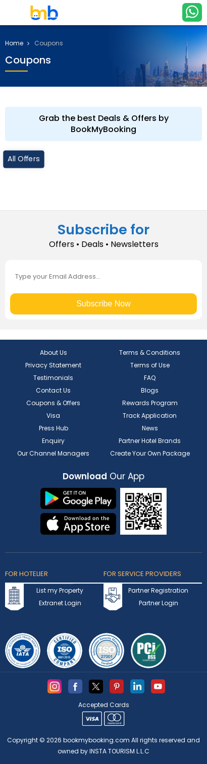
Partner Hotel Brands (150, 440)
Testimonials (53, 377)
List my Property (59, 590)
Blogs (150, 390)
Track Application (150, 415)
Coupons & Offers (53, 403)
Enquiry (53, 440)
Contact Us (53, 390)
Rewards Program (150, 403)
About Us (53, 352)
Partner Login (158, 603)
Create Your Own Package (150, 453)
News (150, 428)
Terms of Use (150, 365)
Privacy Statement (53, 365)
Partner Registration (158, 590)
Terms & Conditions (149, 352)
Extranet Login (60, 603)
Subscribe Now (103, 303)
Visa (53, 415)
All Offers (24, 159)
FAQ (150, 377)
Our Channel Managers (53, 453)
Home (17, 43)
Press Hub (53, 428)
